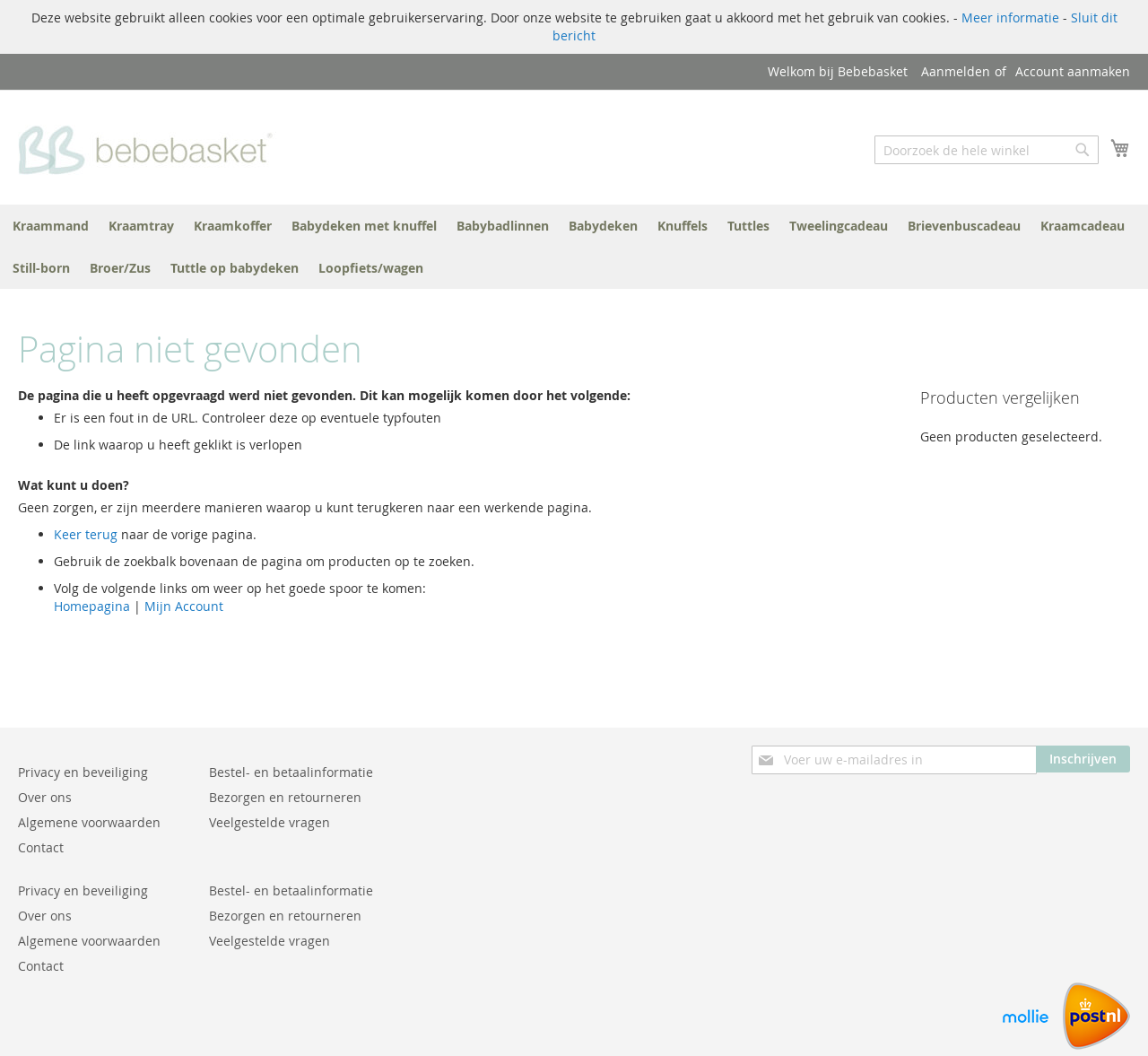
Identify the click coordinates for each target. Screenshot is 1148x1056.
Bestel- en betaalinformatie (291, 772)
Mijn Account (183, 606)
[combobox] (986, 149)
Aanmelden (955, 71)
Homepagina (92, 606)
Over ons (45, 797)
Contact (41, 847)
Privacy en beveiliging (83, 772)
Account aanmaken (1072, 71)
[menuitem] (50, 225)
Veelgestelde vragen (269, 822)
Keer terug (85, 534)
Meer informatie (1010, 17)
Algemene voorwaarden (89, 822)
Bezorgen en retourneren (285, 797)
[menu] (574, 247)
